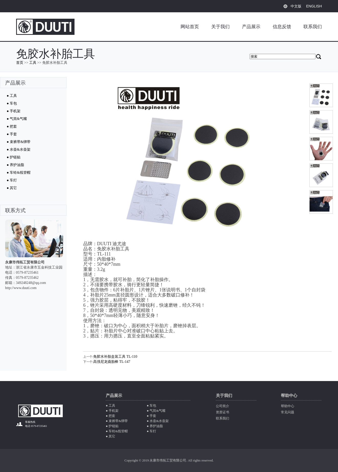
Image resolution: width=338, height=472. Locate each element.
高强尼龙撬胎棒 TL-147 (111, 362)
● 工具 (12, 96)
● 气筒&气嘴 (17, 119)
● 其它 (12, 188)
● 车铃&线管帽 (18, 173)
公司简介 (222, 406)
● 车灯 (12, 180)
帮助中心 (287, 406)
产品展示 (251, 26)
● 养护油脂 (15, 165)
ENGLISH (314, 6)
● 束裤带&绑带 (18, 142)
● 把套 (12, 126)
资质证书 (222, 412)
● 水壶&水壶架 (18, 149)
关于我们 (220, 26)
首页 (19, 63)
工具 (32, 63)
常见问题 (287, 412)
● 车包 (12, 103)
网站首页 (190, 26)
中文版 (296, 6)
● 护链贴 (13, 157)
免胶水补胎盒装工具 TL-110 (115, 356)
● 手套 (12, 134)
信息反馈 (282, 26)
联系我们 (312, 26)
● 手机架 (13, 111)
